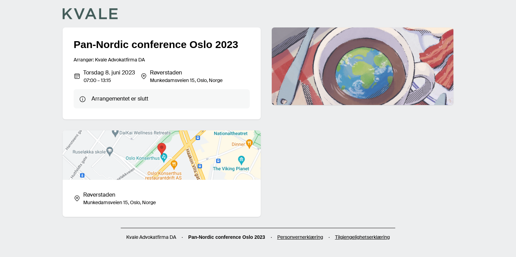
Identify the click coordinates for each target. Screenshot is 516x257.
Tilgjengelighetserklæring (362, 237)
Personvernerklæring (300, 237)
